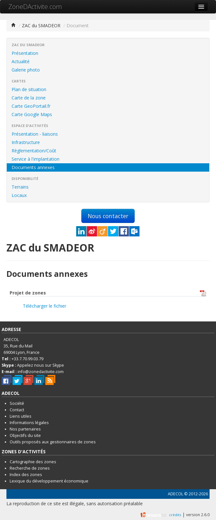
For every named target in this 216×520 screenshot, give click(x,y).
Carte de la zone (29, 98)
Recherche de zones (30, 468)
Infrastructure (26, 142)
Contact (17, 410)
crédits (175, 514)
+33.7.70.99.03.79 (27, 359)
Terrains (20, 187)
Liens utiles (21, 416)
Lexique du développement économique (49, 481)
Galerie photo (26, 70)
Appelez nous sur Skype (40, 365)
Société (17, 403)
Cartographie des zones (33, 462)
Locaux (19, 195)
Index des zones (26, 474)
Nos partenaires (25, 429)
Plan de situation (29, 89)
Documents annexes (33, 167)
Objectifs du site (25, 435)
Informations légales (29, 422)
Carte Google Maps (32, 114)
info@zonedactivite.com (41, 371)
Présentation (25, 53)
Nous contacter (108, 216)
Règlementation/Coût (34, 151)
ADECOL (175, 494)
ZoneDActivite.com (35, 6)
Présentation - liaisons (35, 134)
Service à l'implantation (35, 159)
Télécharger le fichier (44, 306)
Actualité (21, 61)
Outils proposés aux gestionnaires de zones (53, 442)
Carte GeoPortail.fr (31, 106)
